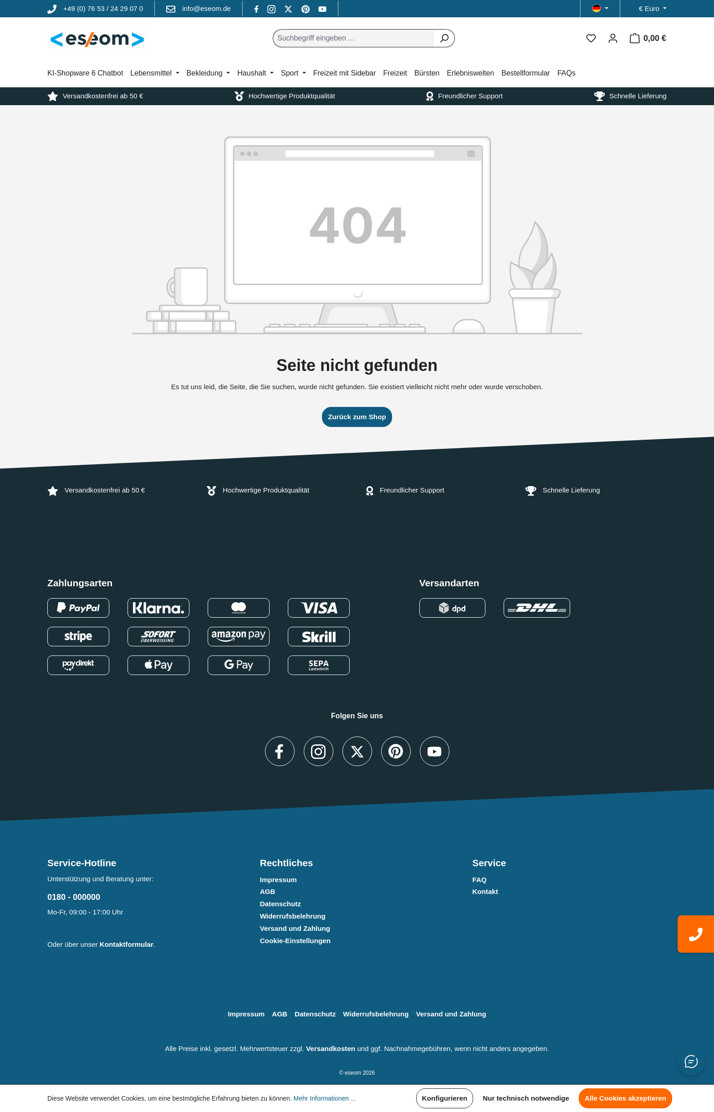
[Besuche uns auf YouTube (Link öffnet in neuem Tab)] (322, 8)
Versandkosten (330, 1048)
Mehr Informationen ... (325, 1098)
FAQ (479, 880)
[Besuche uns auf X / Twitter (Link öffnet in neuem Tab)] (289, 8)
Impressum (278, 880)
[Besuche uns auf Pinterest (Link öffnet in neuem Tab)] (306, 8)
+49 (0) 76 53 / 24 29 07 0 (103, 8)
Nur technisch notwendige (526, 1098)
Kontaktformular (126, 944)
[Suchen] (444, 38)
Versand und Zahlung (295, 928)
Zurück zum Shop (357, 417)
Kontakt (485, 891)
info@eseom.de (206, 8)
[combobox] (353, 38)
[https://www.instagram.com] (272, 8)
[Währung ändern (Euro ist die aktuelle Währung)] (653, 8)
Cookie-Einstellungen (295, 940)
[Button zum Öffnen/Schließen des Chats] (691, 1061)
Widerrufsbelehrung (293, 916)
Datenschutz (280, 904)
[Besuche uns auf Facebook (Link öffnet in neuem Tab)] (257, 8)
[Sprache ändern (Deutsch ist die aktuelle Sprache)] (600, 8)
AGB (267, 891)
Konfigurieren (445, 1098)
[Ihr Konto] (613, 38)
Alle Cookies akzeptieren (625, 1098)
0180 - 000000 (73, 897)
